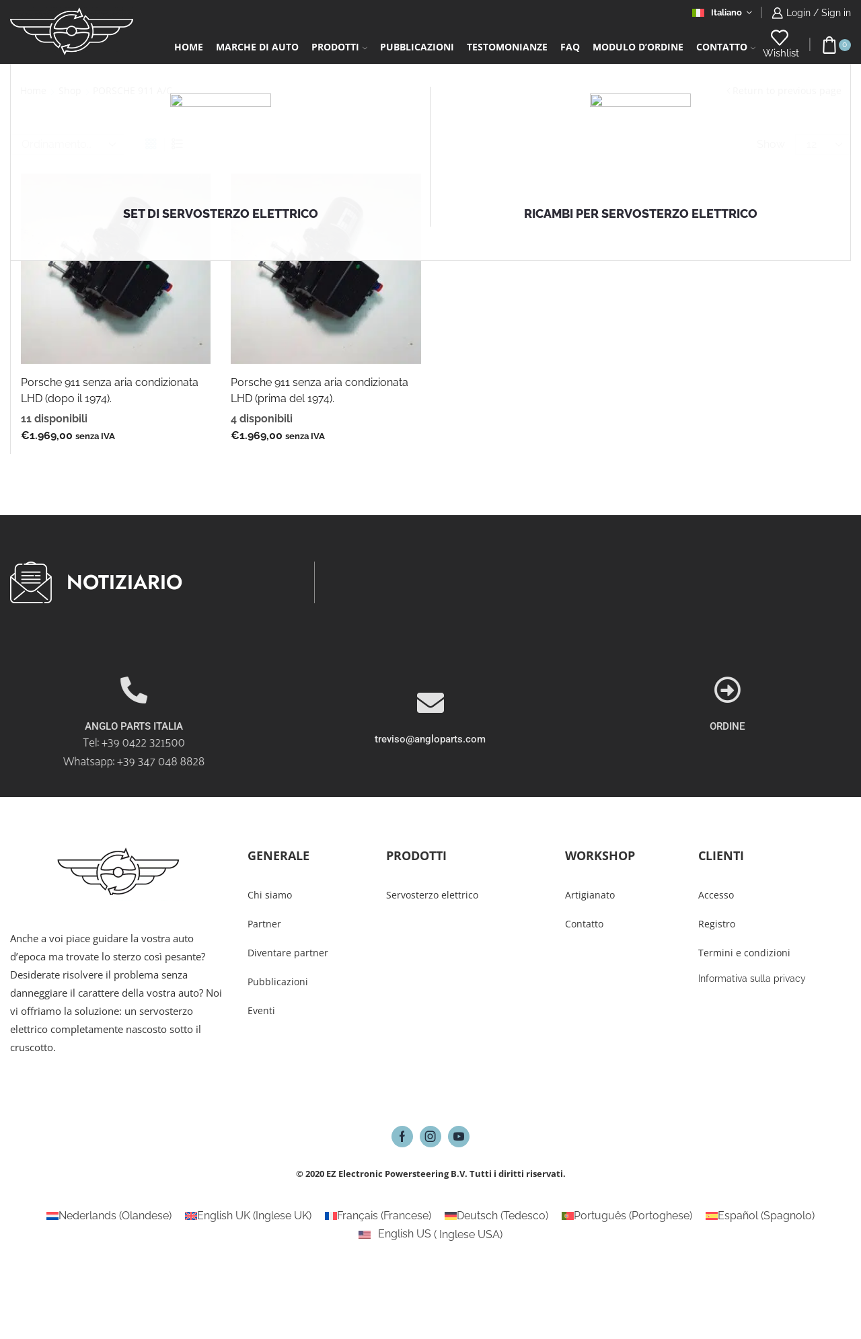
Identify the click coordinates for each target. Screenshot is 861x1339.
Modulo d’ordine (638, 46)
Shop (70, 90)
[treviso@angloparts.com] (430, 747)
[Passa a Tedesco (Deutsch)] (496, 1216)
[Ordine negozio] (67, 145)
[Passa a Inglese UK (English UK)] (248, 1216)
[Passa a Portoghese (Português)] (627, 1216)
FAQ (570, 46)
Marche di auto (257, 46)
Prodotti (339, 46)
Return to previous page (787, 90)
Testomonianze (507, 46)
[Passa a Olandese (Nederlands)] (109, 1216)
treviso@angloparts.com (430, 783)
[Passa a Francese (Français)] (378, 1216)
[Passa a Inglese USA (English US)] (430, 1234)
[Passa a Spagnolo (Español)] (760, 1216)
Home (188, 46)
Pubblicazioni (417, 46)
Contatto (725, 46)
